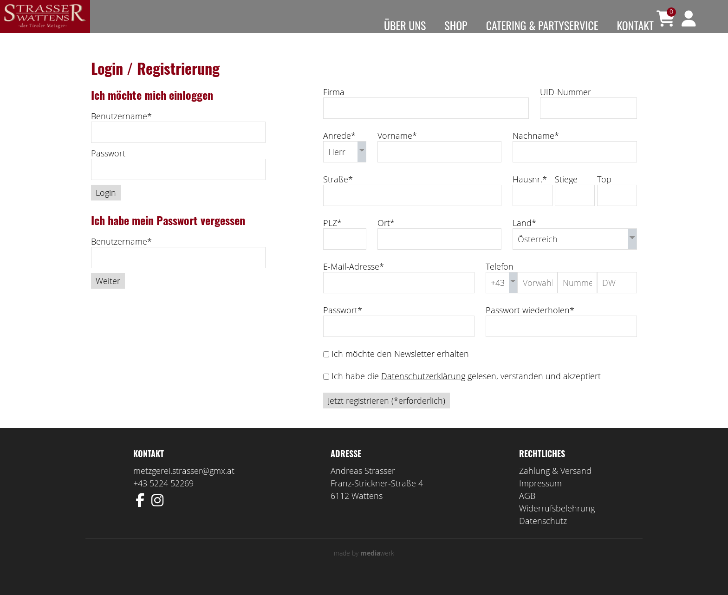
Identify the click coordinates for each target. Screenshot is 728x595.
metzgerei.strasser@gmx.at (183, 484)
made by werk (364, 566)
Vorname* (397, 149)
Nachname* (536, 149)
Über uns (405, 25)
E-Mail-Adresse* (353, 279)
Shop (455, 25)
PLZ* (332, 236)
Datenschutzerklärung (423, 389)
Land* (524, 236)
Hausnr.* (530, 192)
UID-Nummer (565, 105)
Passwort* (342, 323)
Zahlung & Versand (555, 484)
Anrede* (339, 149)
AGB (527, 509)
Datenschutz (543, 534)
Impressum (540, 496)
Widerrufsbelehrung (557, 521)
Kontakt (635, 25)
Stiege (566, 192)
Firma (333, 105)
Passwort (108, 166)
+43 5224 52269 (163, 496)
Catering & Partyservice (542, 25)
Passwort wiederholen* (530, 323)
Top (604, 192)
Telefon (500, 279)
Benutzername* (121, 129)
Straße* (338, 192)
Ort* (386, 236)
